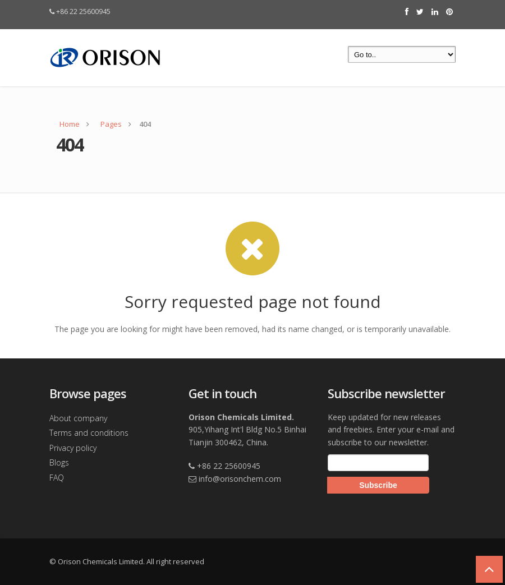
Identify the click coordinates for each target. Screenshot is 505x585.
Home (69, 124)
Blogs (59, 462)
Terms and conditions (88, 432)
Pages (111, 124)
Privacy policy (73, 448)
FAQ (56, 477)
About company (78, 418)
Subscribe (378, 485)
